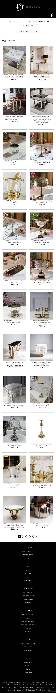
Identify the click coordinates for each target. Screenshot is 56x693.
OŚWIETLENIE (28, 672)
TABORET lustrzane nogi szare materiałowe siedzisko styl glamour (14, 404)
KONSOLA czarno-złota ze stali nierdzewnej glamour (14, 363)
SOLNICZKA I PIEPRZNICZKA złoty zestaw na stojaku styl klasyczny (42, 484)
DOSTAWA (9, 684)
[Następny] (36, 536)
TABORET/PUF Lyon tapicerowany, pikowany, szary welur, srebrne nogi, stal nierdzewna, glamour (14, 76)
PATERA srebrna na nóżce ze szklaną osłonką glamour (14, 444)
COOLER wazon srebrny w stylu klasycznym (14, 484)
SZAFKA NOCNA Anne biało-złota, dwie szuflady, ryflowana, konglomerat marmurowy (42, 364)
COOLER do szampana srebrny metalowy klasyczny (41, 524)
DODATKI (28, 631)
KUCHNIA (28, 665)
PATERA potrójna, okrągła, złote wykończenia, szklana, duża (42, 161)
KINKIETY (28, 602)
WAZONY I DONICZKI (28, 614)
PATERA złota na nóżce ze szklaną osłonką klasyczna (42, 201)
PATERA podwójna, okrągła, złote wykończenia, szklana (14, 241)
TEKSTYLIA (28, 628)
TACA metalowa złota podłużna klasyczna (14, 281)
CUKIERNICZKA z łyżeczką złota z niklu (14, 161)
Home (9, 22)
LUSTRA (28, 618)
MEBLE (28, 669)
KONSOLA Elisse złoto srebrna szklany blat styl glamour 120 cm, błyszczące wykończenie (41, 76)
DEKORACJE (28, 662)
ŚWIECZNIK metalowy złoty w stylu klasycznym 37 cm (42, 444)
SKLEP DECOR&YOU (20, 22)
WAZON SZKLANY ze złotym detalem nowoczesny (41, 404)
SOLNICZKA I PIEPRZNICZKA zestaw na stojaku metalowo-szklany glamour (41, 322)
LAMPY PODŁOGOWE (28, 596)
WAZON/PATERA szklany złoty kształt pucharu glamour (42, 241)
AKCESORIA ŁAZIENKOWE (28, 624)
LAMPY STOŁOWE (28, 599)
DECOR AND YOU (45, 684)
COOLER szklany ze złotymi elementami (14, 201)
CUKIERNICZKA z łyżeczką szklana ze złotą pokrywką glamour (14, 321)
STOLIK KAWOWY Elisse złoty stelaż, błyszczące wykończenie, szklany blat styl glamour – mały (14, 117)
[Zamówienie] (28, 31)
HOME (35, 684)
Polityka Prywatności (12, 683)
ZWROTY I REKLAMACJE (23, 684)
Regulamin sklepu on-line (33, 683)
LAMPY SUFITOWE (28, 592)
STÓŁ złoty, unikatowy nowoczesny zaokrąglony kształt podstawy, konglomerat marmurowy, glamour (14, 525)
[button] (3, 15)
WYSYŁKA (49, 683)
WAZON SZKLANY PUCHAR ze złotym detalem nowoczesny (42, 281)
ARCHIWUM (33, 22)
